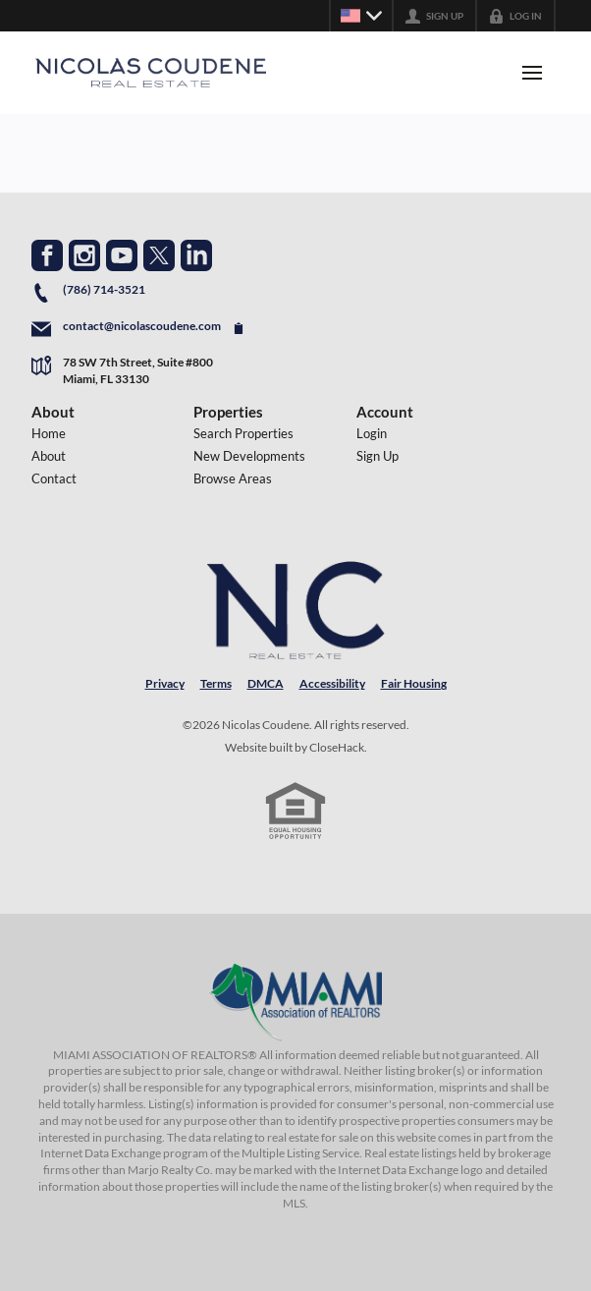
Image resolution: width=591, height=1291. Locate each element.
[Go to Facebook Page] (47, 255)
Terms (216, 683)
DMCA (265, 683)
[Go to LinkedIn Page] (196, 255)
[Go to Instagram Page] (84, 255)
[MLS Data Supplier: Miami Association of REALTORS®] (295, 1002)
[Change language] (361, 15)
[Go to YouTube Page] (121, 255)
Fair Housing (414, 683)
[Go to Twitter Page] (159, 255)
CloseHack (336, 747)
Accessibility (332, 683)
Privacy (165, 683)
